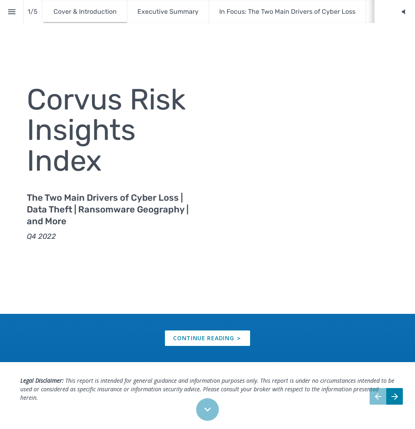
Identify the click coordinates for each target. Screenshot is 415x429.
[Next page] (394, 396)
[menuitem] (85, 11)
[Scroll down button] (207, 409)
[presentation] (207, 157)
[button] (403, 11)
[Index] (11, 11)
